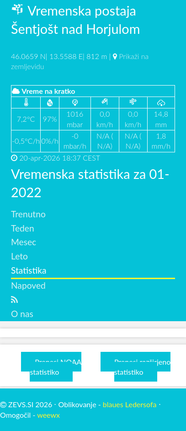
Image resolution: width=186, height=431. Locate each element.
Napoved (28, 285)
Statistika (29, 270)
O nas (22, 313)
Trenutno (28, 214)
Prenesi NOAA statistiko (55, 366)
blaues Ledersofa (130, 404)
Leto (19, 256)
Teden (22, 228)
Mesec (23, 242)
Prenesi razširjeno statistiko (142, 366)
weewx (48, 414)
